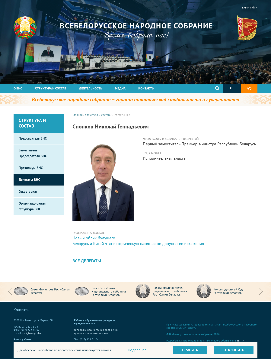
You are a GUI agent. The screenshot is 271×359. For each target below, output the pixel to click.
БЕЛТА (240, 340)
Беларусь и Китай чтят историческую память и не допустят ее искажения (138, 243)
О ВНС (18, 88)
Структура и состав (50, 88)
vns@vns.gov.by (31, 333)
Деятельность (90, 88)
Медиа (120, 88)
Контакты (146, 88)
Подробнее (137, 350)
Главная (77, 115)
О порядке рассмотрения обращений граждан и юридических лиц (96, 331)
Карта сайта (249, 7)
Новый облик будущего (93, 238)
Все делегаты (86, 261)
